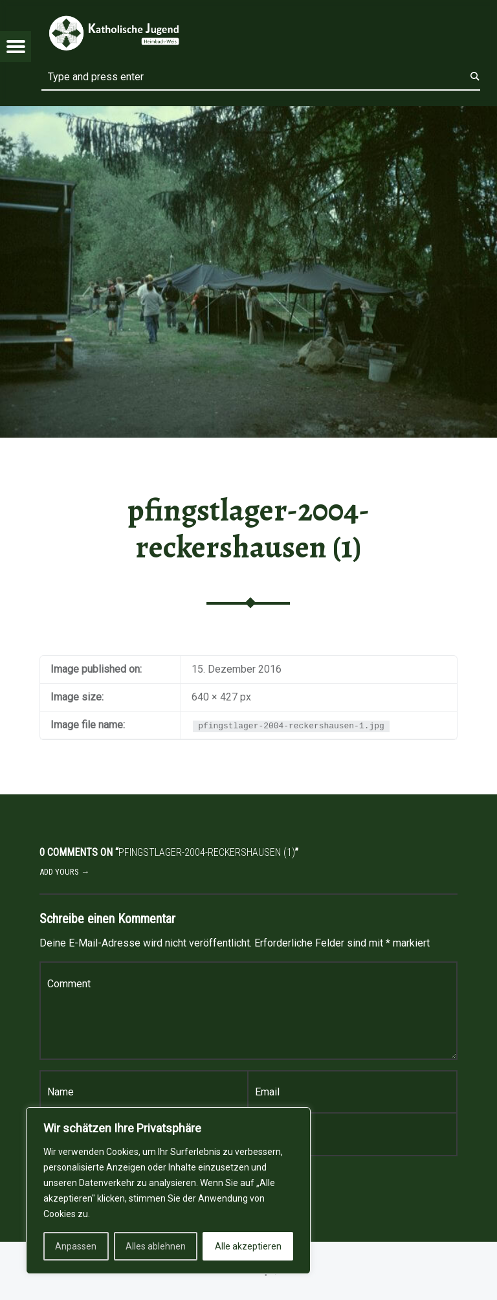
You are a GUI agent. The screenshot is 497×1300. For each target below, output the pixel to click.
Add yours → (64, 872)
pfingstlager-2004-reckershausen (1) (248, 528)
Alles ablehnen (156, 1246)
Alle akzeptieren (248, 1246)
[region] (168, 1190)
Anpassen (75, 1246)
